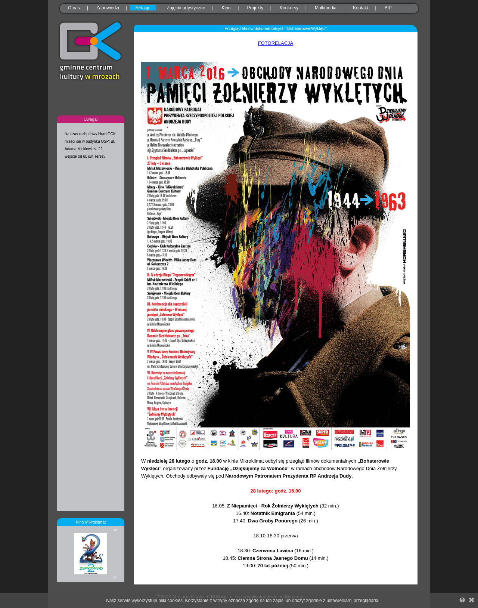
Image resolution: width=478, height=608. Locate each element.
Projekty (255, 7)
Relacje (143, 7)
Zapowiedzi (107, 7)
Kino (226, 7)
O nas (74, 7)
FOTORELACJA (275, 43)
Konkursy (289, 7)
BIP (388, 7)
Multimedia (325, 7)
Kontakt (360, 7)
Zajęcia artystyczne (186, 7)
